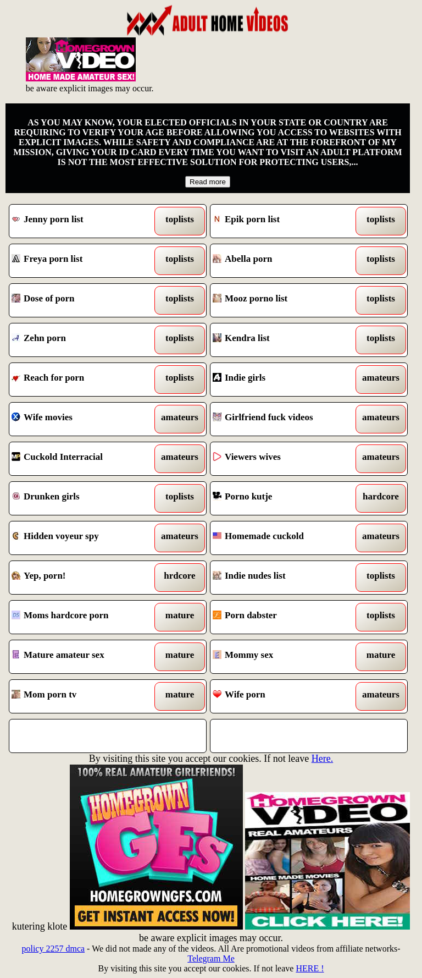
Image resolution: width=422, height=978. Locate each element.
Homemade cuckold (283, 538)
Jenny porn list (82, 221)
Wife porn (283, 696)
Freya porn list (82, 260)
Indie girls (283, 379)
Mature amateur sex (82, 656)
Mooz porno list (283, 300)
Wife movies (82, 419)
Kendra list (283, 340)
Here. (322, 758)
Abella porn (283, 260)
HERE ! (310, 968)
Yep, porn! (82, 577)
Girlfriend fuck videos (283, 419)
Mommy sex (283, 656)
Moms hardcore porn (82, 617)
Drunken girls (82, 498)
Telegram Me (211, 958)
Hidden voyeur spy (82, 538)
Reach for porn (82, 379)
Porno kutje (283, 498)
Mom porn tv (82, 696)
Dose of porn (82, 300)
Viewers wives (283, 458)
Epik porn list (283, 221)
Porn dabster (283, 617)
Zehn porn (82, 340)
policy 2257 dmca (53, 948)
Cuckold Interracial (82, 458)
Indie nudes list (283, 577)
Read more (208, 182)
